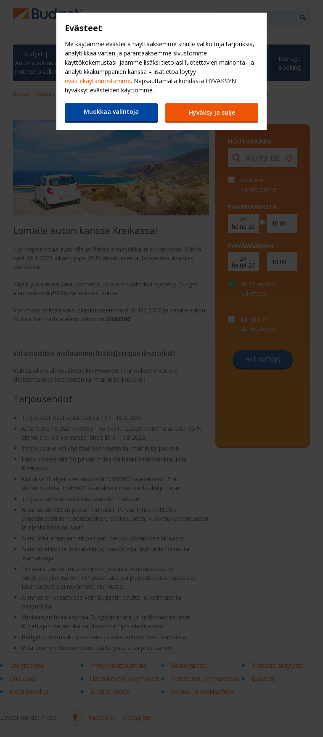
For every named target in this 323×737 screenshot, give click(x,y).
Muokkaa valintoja (111, 111)
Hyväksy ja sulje (212, 112)
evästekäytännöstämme (98, 81)
